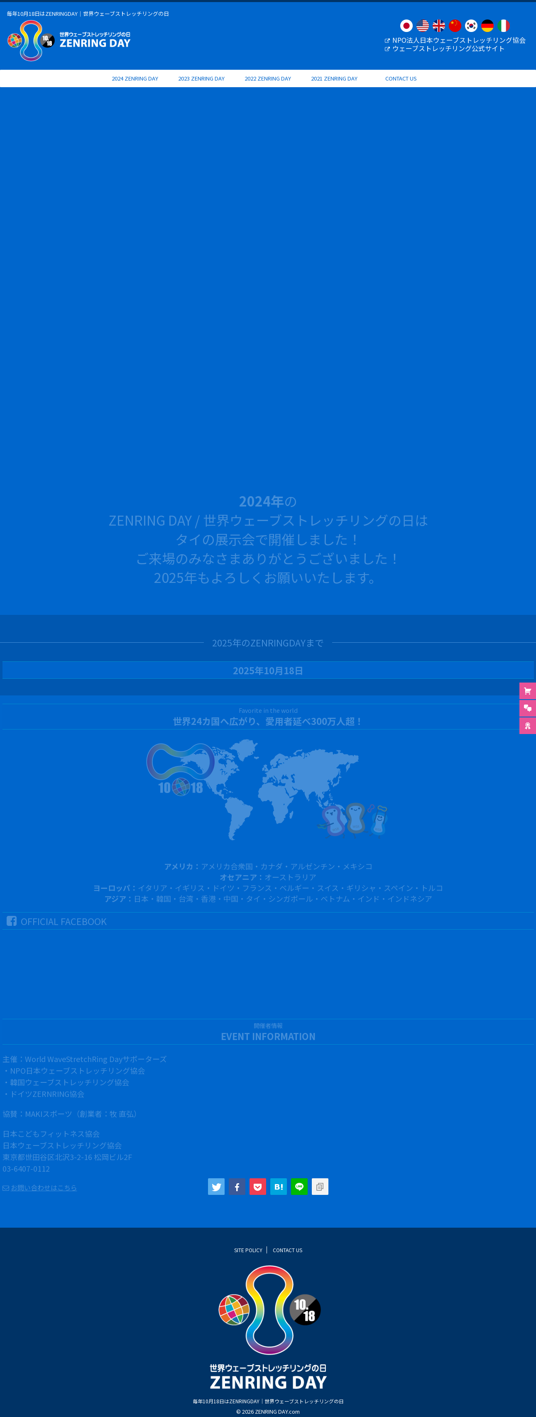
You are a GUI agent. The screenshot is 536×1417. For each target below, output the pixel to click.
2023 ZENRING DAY (201, 86)
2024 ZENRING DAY (135, 86)
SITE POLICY (248, 1257)
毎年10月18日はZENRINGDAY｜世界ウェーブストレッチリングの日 (268, 1408)
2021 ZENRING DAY (334, 86)
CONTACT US (401, 86)
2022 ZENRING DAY (268, 86)
